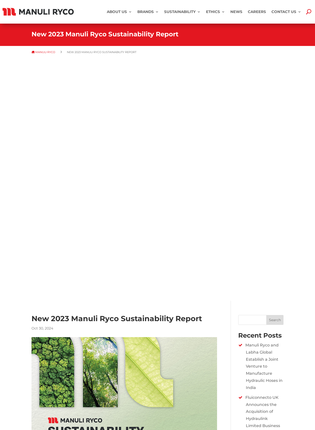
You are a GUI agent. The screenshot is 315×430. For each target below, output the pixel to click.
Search (275, 77)
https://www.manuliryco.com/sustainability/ (171, 335)
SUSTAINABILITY (180, 11)
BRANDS (145, 11)
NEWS (236, 11)
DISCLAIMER (41, 396)
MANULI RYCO (46, 52)
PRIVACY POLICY (45, 403)
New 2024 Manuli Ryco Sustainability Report (264, 280)
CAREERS (257, 11)
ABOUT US (117, 11)
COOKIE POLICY (44, 410)
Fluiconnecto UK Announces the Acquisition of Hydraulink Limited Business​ (262, 169)
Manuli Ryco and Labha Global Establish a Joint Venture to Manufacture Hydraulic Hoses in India (264, 123)
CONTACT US (283, 11)
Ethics (213, 11)
